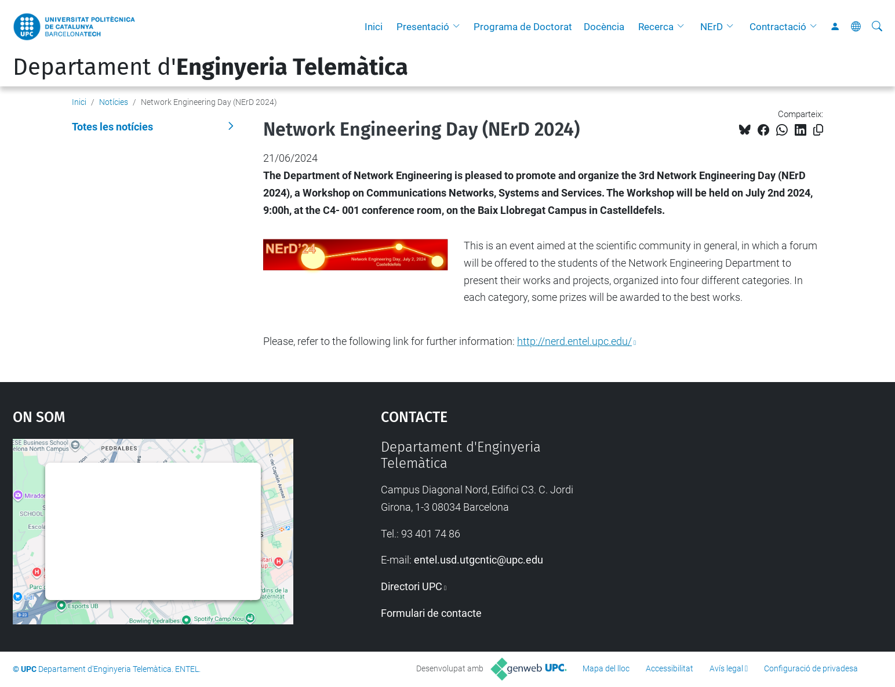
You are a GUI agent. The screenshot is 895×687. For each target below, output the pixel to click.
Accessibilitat (669, 668)
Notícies (113, 102)
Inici (374, 26)
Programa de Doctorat (523, 26)
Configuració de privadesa (811, 668)
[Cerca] (877, 26)
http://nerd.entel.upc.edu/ (574, 341)
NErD (711, 26)
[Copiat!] (818, 130)
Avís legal (726, 668)
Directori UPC (411, 586)
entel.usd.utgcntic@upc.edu (478, 560)
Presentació (422, 26)
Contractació (778, 26)
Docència (604, 26)
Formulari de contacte (431, 613)
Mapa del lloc (606, 668)
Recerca (656, 26)
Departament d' (210, 67)
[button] (459, 26)
